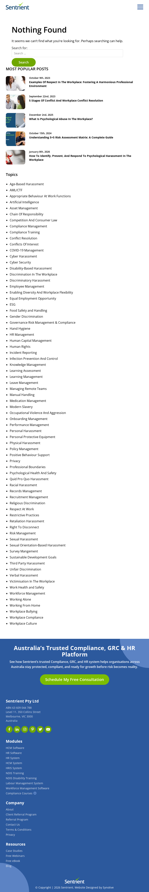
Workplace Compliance (26, 617)
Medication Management (28, 401)
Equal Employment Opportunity (33, 298)
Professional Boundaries (28, 467)
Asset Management (24, 208)
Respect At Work (22, 509)
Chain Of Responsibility (26, 214)
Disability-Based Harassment (31, 268)
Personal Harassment (26, 431)
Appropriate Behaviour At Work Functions (40, 196)
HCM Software (15, 748)
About (10, 809)
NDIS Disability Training (21, 778)
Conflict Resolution (23, 238)
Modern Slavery (21, 407)
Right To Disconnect (24, 527)
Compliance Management (28, 226)
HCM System (14, 763)
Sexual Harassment (24, 539)
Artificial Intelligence (24, 202)
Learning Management (26, 377)
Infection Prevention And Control (34, 358)
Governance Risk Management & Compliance (42, 322)
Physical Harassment (25, 443)
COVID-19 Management (27, 250)
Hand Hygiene (20, 328)
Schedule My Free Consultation (74, 679)
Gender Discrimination (26, 316)
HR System (13, 758)
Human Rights (20, 346)
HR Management (22, 334)
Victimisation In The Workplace (32, 581)
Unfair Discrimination (25, 569)
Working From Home (25, 605)
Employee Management (27, 286)
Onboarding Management (29, 419)
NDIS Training (15, 773)
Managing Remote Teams (28, 389)
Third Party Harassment (27, 563)
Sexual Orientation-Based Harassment (38, 545)
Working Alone (20, 599)
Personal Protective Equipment (32, 437)
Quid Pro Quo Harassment (29, 479)
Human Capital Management (31, 340)
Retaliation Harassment (27, 521)
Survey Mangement (24, 551)
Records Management (26, 491)
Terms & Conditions (18, 829)
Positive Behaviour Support (30, 455)
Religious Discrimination (27, 503)
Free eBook (13, 861)
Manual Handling (22, 395)
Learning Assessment (25, 371)
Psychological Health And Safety (33, 473)
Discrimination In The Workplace (33, 274)
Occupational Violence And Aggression (38, 413)
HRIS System (14, 768)
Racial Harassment (23, 485)
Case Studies (14, 851)
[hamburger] (140, 6)
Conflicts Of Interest (24, 244)
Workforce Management (27, 593)
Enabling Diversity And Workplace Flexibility (41, 292)
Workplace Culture (23, 623)
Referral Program (17, 819)
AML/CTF (16, 190)
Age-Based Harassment (27, 184)
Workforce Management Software (27, 788)
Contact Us (13, 824)
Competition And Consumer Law (33, 220)
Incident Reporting (23, 352)
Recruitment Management (29, 497)
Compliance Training (25, 232)
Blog (8, 866)
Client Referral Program (21, 814)
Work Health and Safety (27, 587)
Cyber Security (20, 262)
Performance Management (29, 425)
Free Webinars (15, 856)
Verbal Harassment (24, 575)
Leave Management (24, 383)
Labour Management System (24, 783)
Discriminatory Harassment (30, 280)
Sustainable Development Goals (33, 557)
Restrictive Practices (24, 515)
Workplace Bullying (23, 611)
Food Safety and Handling (28, 310)
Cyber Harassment (23, 256)
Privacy (15, 461)
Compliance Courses (19, 793)
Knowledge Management (28, 365)
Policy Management (24, 449)
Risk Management (23, 533)
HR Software (14, 753)
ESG (13, 304)
